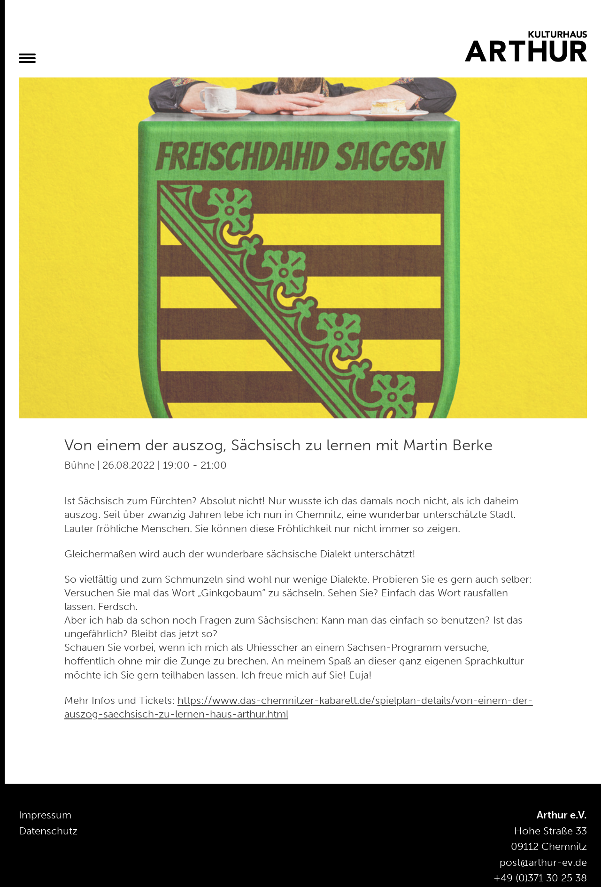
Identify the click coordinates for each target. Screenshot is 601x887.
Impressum (45, 815)
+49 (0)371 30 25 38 (540, 878)
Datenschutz (48, 831)
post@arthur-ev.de (543, 862)
